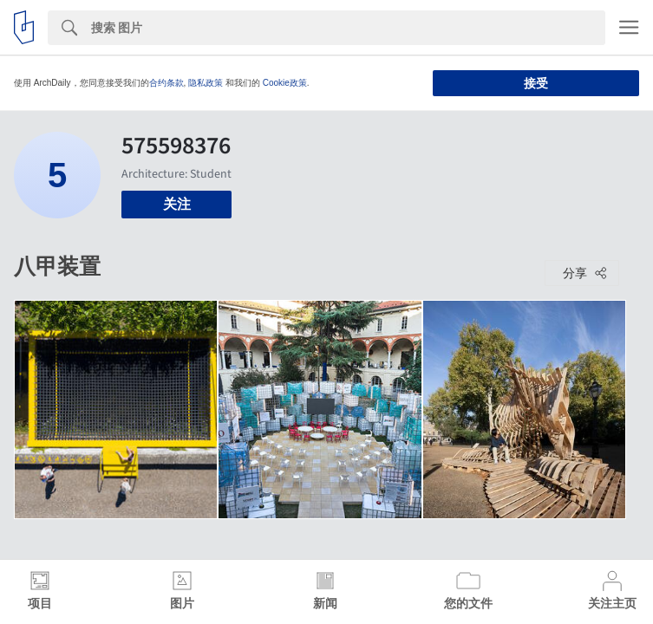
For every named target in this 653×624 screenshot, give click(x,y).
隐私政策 (205, 83)
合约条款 (166, 83)
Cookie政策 (285, 83)
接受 (536, 83)
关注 (177, 204)
